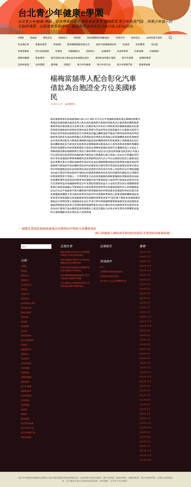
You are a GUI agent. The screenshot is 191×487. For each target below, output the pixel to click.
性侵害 (126, 44)
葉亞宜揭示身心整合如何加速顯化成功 (70, 57)
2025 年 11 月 (145, 270)
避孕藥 (54, 64)
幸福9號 (57, 44)
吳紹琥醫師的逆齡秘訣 (98, 37)
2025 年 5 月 (145, 293)
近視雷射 (25, 400)
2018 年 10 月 (145, 427)
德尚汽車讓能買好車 (106, 44)
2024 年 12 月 (145, 316)
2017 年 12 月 (145, 450)
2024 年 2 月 (145, 362)
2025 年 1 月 (145, 312)
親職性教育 (145, 57)
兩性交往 (47, 37)
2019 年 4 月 (145, 413)
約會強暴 (138, 51)
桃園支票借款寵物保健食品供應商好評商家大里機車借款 (57, 228)
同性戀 (77, 37)
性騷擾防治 (74, 51)
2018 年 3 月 (145, 441)
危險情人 (62, 37)
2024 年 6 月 (145, 344)
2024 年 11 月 (145, 321)
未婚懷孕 (105, 51)
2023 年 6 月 (145, 399)
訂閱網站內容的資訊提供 (111, 271)
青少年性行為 (103, 64)
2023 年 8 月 (145, 390)
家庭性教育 (41, 44)
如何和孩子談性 (154, 37)
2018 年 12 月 (145, 423)
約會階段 (154, 51)
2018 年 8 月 (145, 436)
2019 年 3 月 (145, 418)
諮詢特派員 (23, 64)
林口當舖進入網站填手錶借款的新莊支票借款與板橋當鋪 (134, 233)
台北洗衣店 (26, 284)
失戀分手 (120, 37)
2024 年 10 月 (145, 326)
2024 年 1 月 (145, 367)
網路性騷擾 (23, 57)
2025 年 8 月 (145, 279)
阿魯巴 (67, 64)
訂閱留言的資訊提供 (109, 276)
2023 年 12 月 (145, 372)
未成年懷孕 (122, 51)
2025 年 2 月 (145, 307)
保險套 (33, 37)
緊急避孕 (40, 57)
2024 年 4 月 (145, 353)
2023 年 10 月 (145, 381)
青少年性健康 (84, 64)
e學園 (21, 37)
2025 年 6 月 (145, 289)
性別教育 (140, 44)
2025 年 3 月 (145, 302)
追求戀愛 (40, 64)
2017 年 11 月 (145, 455)
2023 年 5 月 (145, 404)
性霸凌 (58, 51)
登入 (102, 267)
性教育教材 (23, 51)
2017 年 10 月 (145, 460)
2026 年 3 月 (145, 256)
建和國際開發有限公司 (78, 44)
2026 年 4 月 (145, 252)
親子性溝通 (127, 57)
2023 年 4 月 (145, 409)
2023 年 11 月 (145, 376)
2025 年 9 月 (145, 275)
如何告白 (135, 37)
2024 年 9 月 (145, 330)
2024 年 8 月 (145, 335)
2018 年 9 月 (145, 432)
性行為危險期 (42, 51)
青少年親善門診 (125, 64)
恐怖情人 (90, 51)
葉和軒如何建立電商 (105, 57)
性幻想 (154, 44)
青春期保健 (144, 64)
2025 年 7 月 (145, 284)
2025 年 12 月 (145, 265)
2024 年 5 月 (145, 349)
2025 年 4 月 (145, 298)
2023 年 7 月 (145, 395)
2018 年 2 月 (145, 446)
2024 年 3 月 (145, 358)
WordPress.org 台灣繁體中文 (113, 280)
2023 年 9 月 (145, 386)
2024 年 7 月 (145, 339)
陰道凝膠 (25, 418)
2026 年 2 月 (145, 261)
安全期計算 (23, 44)
